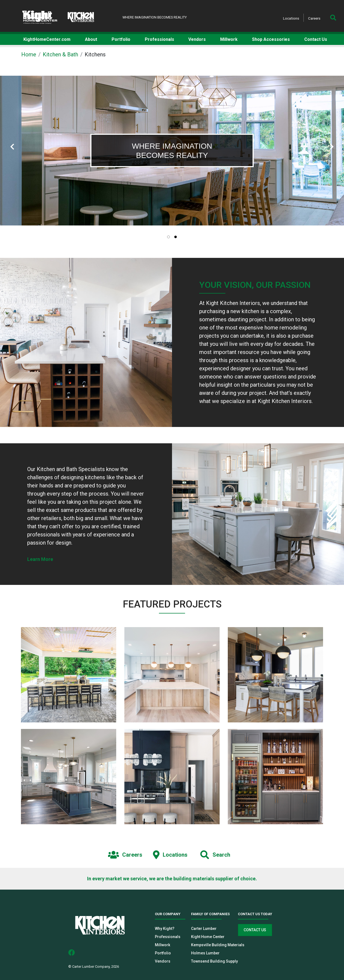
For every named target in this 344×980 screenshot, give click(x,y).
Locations (291, 18)
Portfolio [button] (121, 39)
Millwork (162, 945)
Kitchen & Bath (60, 54)
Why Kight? (164, 928)
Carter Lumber (204, 928)
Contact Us (255, 930)
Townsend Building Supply (214, 961)
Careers (314, 18)
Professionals (167, 937)
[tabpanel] (172, 150)
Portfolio (163, 953)
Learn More (40, 559)
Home (28, 54)
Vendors (162, 961)
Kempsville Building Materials (217, 945)
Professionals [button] (159, 39)
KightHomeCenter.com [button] (46, 39)
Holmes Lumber (205, 953)
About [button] (91, 39)
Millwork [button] (229, 39)
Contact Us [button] (315, 39)
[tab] (168, 237)
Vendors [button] (197, 39)
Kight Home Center (208, 937)
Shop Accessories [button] (271, 39)
